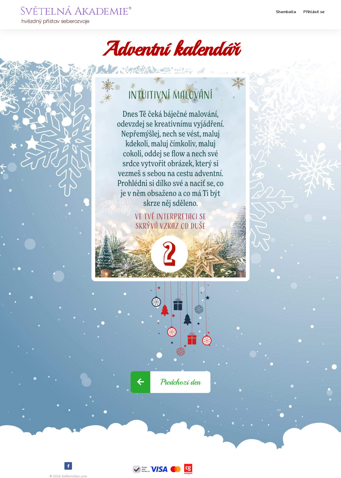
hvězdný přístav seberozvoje (54, 21)
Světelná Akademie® (75, 11)
